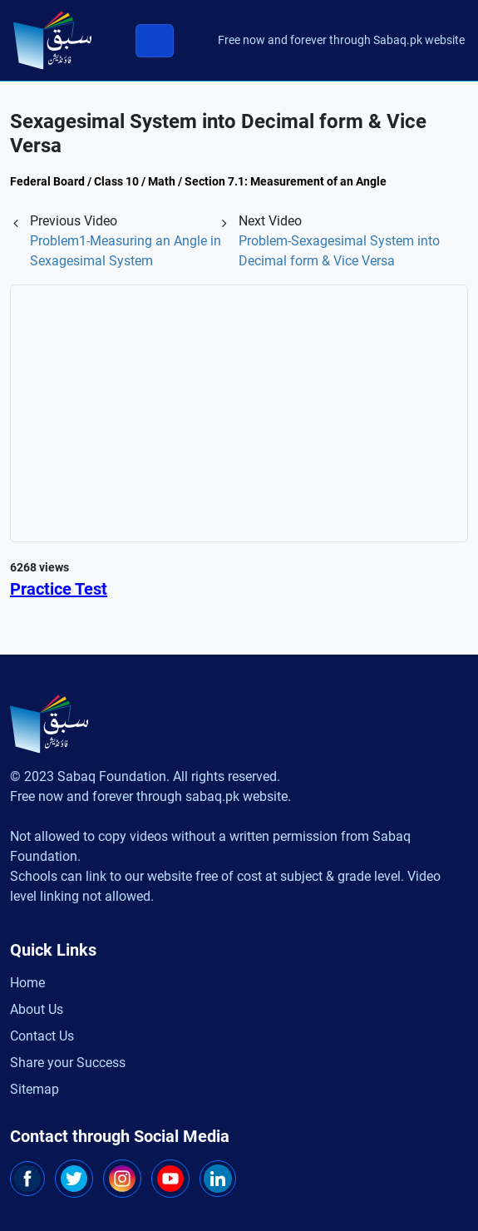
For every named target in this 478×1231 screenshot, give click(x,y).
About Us (36, 1009)
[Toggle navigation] (155, 40)
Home (27, 983)
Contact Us (42, 1036)
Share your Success (68, 1062)
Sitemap (34, 1089)
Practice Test (58, 589)
